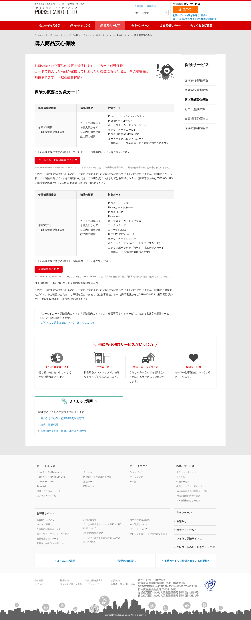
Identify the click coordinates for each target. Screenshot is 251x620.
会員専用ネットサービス (49, 538)
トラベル (180, 477)
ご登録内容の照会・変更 (49, 529)
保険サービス (123, 35)
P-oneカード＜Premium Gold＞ (52, 477)
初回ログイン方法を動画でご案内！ (190, 15)
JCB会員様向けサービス (188, 500)
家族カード (88, 481)
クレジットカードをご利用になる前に (148, 534)
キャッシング (136, 477)
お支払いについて (45, 519)
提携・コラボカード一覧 (49, 491)
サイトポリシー (42, 584)
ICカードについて (138, 529)
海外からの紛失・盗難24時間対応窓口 (62, 418)
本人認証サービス (138, 524)
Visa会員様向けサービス (188, 496)
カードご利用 (43, 524)
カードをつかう (139, 465)
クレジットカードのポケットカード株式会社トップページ (63, 35)
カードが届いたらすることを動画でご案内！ (194, 19)
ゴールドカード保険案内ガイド (56, 160)
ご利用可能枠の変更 (93, 533)
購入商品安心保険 (196, 99)
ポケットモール (185, 529)
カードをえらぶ (46, 465)
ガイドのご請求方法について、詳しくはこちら (68, 322)
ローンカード (89, 472)
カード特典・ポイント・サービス (53, 534)
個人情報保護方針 (94, 580)
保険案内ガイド (47, 269)
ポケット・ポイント (186, 472)
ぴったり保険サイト (187, 538)
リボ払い (134, 481)
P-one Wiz (42, 486)
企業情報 (139, 6)
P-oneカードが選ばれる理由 (97, 477)
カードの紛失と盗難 (140, 519)
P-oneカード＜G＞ (46, 481)
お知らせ (181, 521)
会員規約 (115, 580)
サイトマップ (92, 584)
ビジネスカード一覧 (46, 496)
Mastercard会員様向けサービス (191, 491)
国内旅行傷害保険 (196, 80)
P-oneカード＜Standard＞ (49, 472)
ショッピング (136, 472)
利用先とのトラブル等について (52, 543)
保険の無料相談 (195, 128)
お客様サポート (46, 513)
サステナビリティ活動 (71, 584)
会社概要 (39, 580)
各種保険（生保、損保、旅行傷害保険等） (65, 430)
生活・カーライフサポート (189, 486)
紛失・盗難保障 (195, 109)
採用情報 (151, 6)
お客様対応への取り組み (123, 584)
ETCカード (88, 486)
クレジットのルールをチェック (194, 547)
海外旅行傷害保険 (196, 90)
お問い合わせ (89, 519)
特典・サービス (103, 35)
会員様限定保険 (195, 118)
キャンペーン (184, 512)
